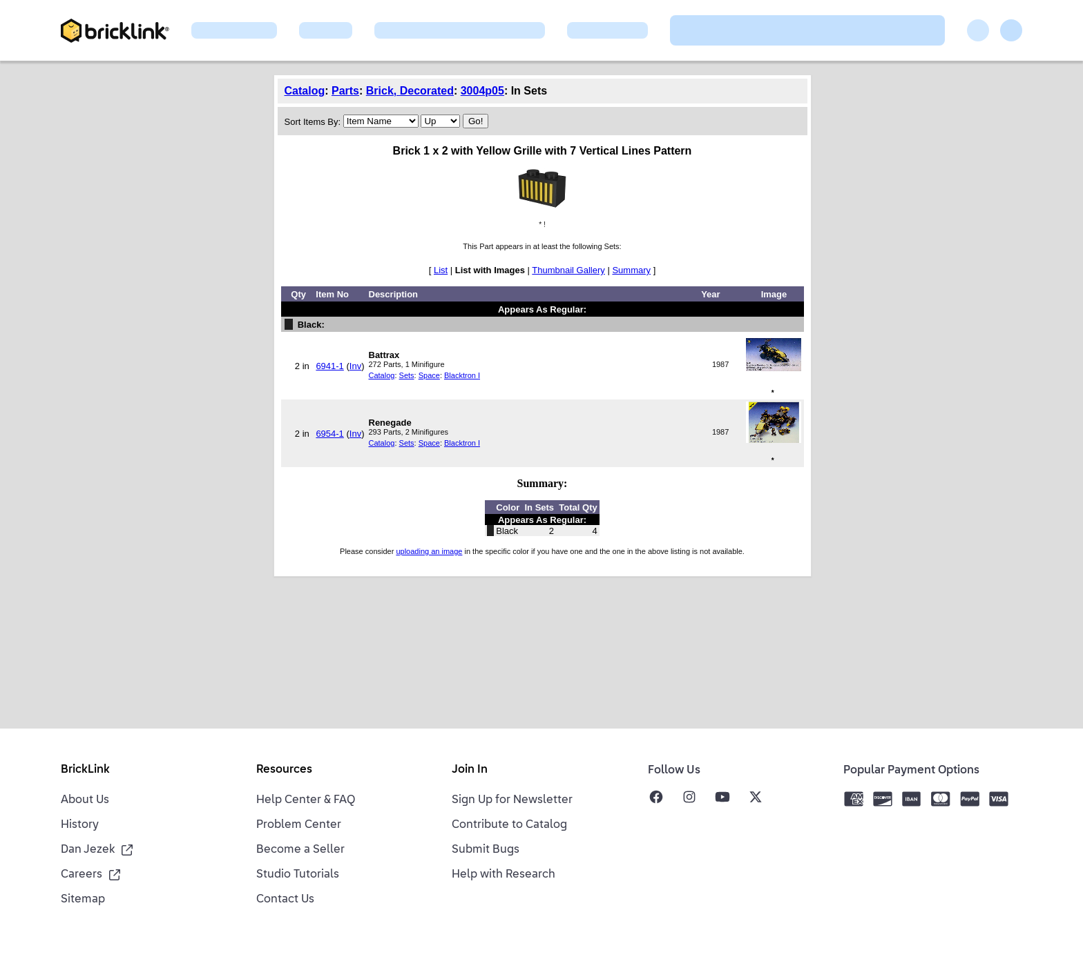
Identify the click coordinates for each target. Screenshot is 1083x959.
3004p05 (482, 91)
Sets (406, 375)
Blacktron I (462, 375)
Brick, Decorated (410, 91)
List (441, 270)
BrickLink (85, 769)
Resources (284, 769)
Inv (355, 366)
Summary (631, 270)
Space (429, 375)
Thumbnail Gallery (568, 270)
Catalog (305, 91)
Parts (345, 91)
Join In (470, 769)
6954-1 (329, 433)
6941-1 (329, 366)
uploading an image (429, 551)
